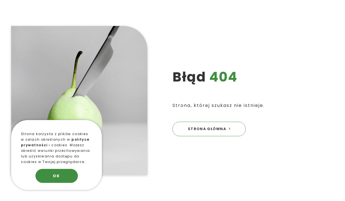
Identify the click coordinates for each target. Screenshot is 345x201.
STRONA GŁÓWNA (207, 128)
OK (57, 176)
